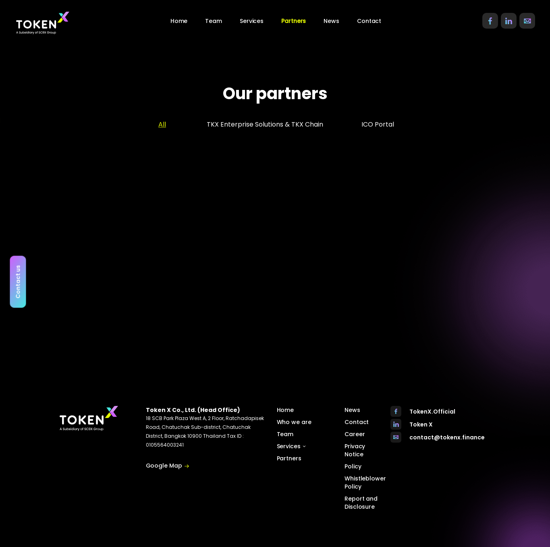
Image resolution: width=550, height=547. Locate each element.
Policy (353, 466)
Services (291, 446)
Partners (293, 21)
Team (213, 21)
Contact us (18, 281)
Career (355, 434)
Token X (421, 424)
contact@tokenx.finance (447, 437)
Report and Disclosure (361, 503)
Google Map (167, 466)
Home (179, 21)
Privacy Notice (355, 450)
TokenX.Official (432, 412)
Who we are (294, 422)
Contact (369, 21)
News (331, 21)
